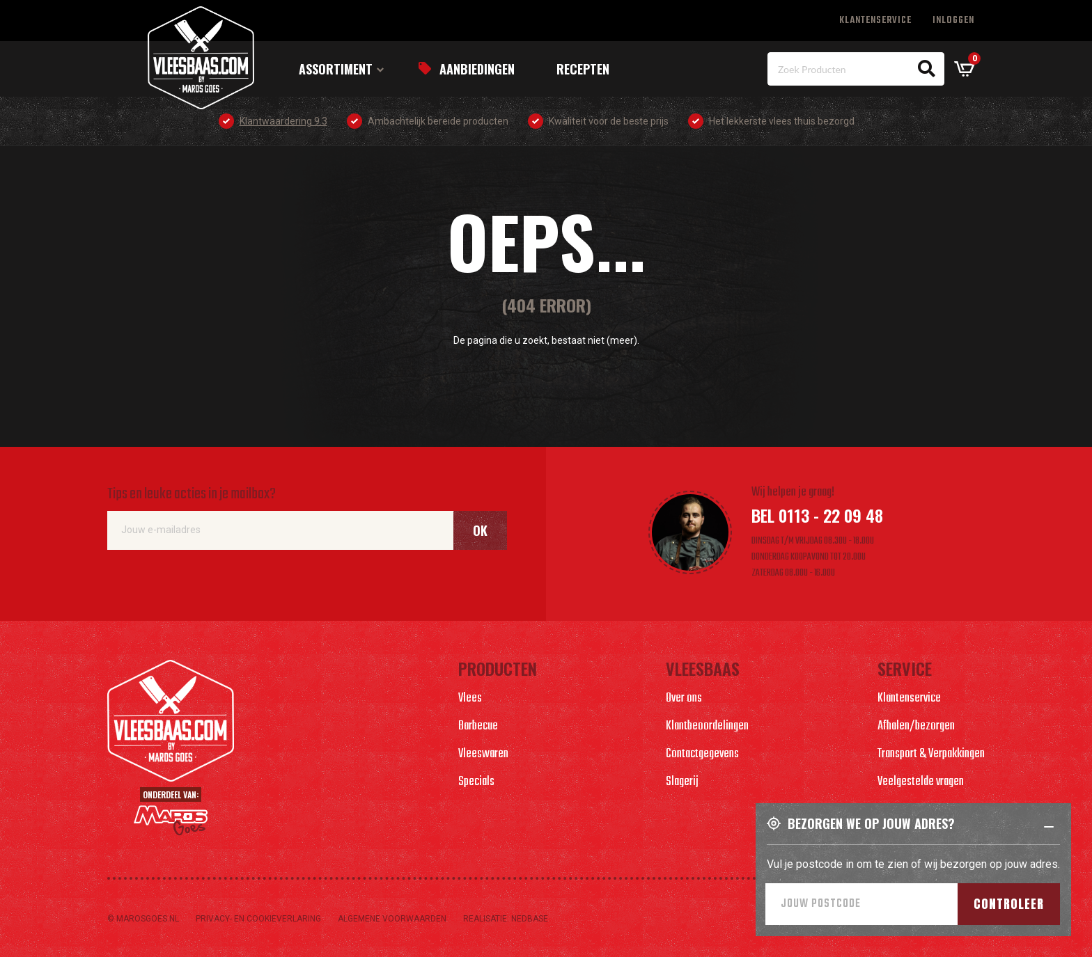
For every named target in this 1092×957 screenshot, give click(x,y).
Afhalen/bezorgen (916, 726)
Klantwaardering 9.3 (283, 121)
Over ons (684, 698)
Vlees (470, 698)
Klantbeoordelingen (707, 726)
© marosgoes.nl (143, 919)
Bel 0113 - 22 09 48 (817, 515)
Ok (480, 530)
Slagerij (682, 782)
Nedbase (529, 919)
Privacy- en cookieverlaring (258, 919)
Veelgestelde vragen (921, 782)
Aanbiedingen (477, 69)
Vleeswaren (483, 754)
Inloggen (953, 21)
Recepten (582, 69)
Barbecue (478, 726)
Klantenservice (875, 21)
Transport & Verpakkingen (931, 754)
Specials (476, 782)
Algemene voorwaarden (392, 919)
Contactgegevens (702, 754)
